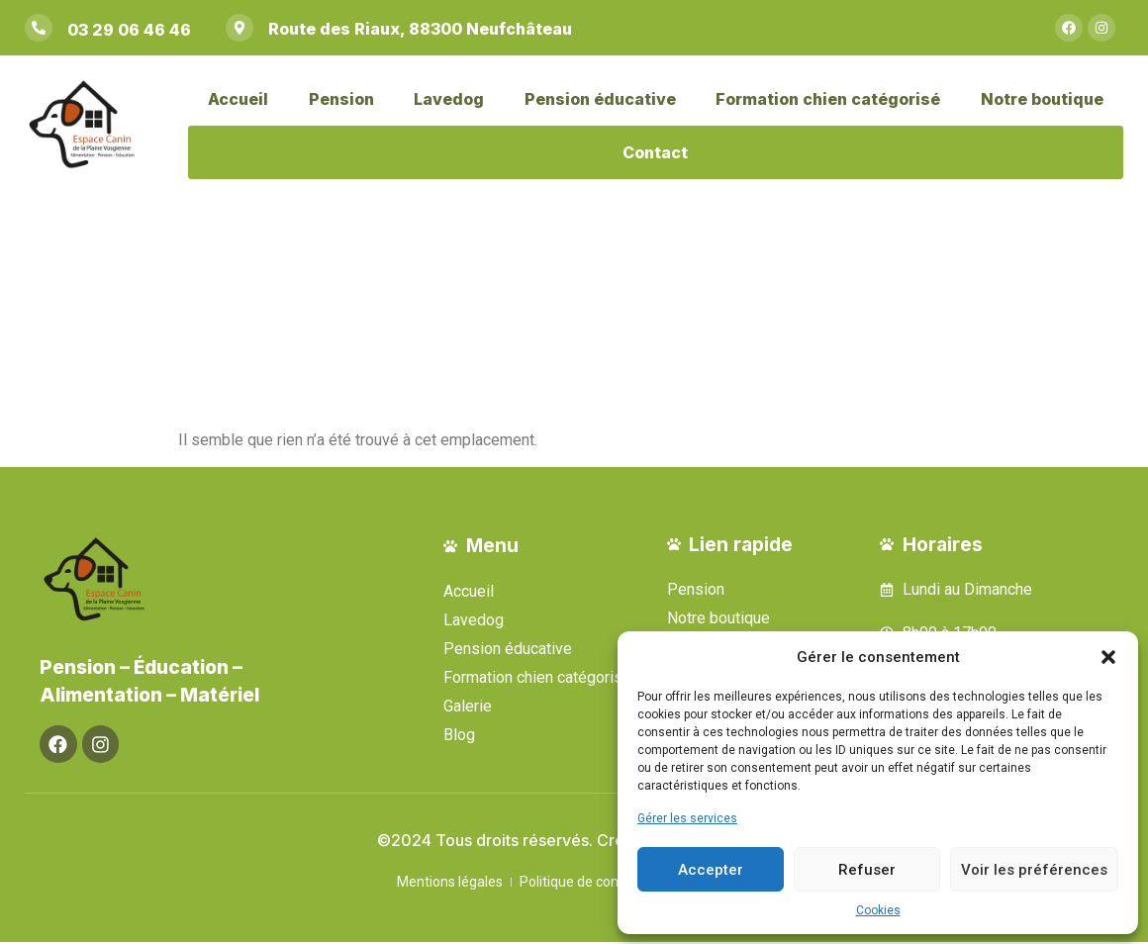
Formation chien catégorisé (828, 99)
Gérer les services (687, 818)
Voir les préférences (1034, 870)
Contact (655, 152)
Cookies (878, 910)
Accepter (710, 870)
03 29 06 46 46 (129, 30)
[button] (1108, 657)
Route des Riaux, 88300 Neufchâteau (420, 29)
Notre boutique (1042, 99)
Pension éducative (600, 99)
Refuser (867, 870)
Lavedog (449, 99)
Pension (341, 99)
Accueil (238, 99)
